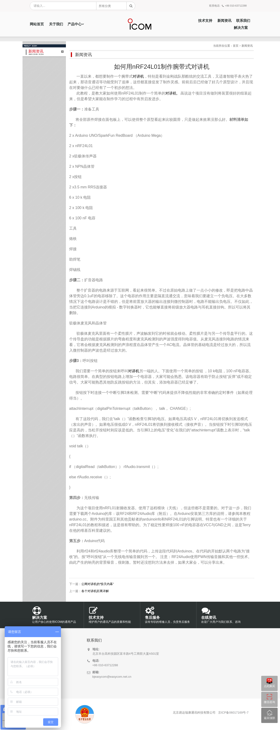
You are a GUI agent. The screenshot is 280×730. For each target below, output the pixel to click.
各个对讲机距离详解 (95, 591)
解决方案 (241, 28)
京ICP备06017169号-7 (233, 712)
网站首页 (37, 24)
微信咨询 (269, 702)
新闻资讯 (224, 21)
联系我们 (243, 21)
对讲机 (138, 76)
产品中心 (75, 24)
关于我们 (56, 24)
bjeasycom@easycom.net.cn (111, 676)
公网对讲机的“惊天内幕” (97, 584)
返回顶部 (269, 718)
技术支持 (205, 21)
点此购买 (269, 686)
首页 (235, 45)
